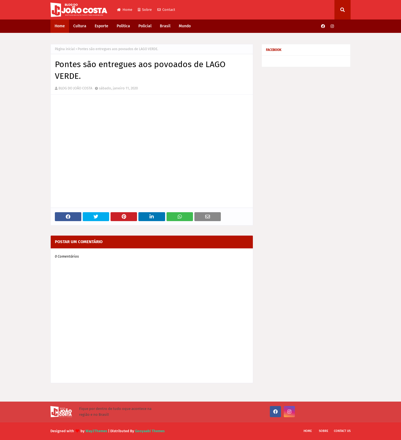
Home (124, 10)
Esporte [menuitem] (101, 26)
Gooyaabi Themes (150, 431)
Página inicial (65, 49)
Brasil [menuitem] (165, 26)
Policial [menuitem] (144, 26)
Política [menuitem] (123, 26)
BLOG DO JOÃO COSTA (75, 88)
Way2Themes (96, 431)
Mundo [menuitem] (185, 26)
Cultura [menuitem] (79, 26)
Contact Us (342, 431)
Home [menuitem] (60, 26)
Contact (166, 10)
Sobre (145, 10)
